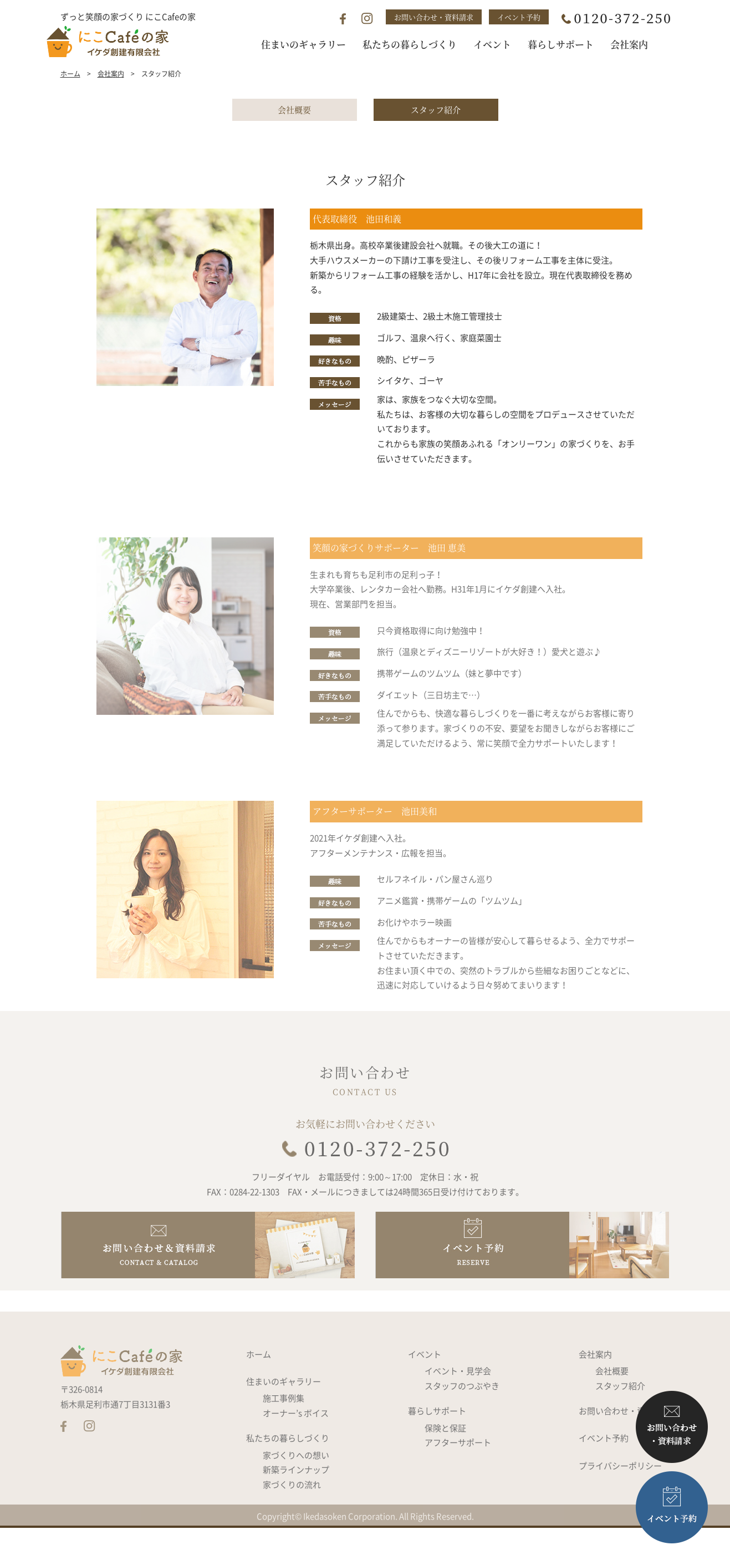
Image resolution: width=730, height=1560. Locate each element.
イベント (424, 1388)
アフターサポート (458, 1476)
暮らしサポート (437, 1445)
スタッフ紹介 (436, 132)
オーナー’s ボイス (296, 1447)
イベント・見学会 (458, 1405)
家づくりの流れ (292, 1518)
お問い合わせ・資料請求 (433, 17)
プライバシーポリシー (620, 1499)
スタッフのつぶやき (462, 1420)
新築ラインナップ (296, 1504)
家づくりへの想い (296, 1489)
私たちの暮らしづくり (287, 1472)
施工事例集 (283, 1432)
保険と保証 (445, 1462)
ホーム (70, 96)
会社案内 (111, 96)
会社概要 (294, 132)
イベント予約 (518, 17)
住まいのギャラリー (283, 1415)
